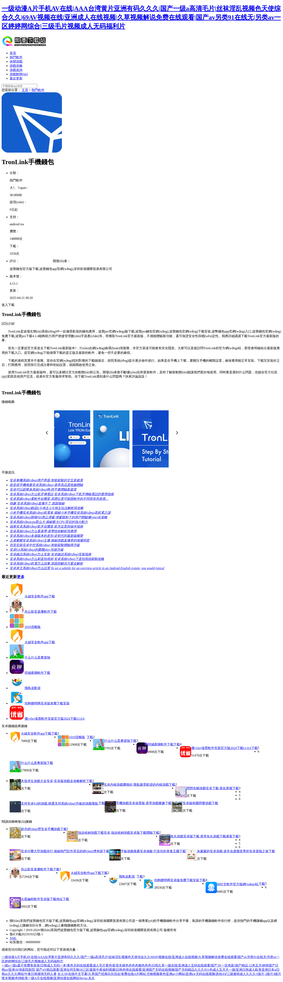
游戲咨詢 (16, 70)
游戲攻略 (16, 65)
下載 (54, 733)
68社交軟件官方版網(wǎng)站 (237, 884)
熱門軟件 (16, 57)
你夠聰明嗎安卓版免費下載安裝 (47, 703)
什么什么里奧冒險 (37, 657)
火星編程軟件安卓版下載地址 (42, 899)
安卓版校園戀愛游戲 (197, 803)
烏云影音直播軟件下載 (41, 611)
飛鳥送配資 (33, 688)
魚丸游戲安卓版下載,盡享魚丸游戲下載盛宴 (201, 836)
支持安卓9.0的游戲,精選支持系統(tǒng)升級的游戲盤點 (59, 803)
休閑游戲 (16, 61)
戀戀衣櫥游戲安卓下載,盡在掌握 (209, 788)
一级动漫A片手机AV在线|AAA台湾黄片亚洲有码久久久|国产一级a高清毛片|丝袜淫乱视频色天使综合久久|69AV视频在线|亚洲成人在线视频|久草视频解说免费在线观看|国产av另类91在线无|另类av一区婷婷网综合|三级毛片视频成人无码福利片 (141, 17)
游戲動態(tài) (19, 74)
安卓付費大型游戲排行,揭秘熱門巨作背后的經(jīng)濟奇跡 (62, 851)
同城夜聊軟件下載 (37, 672)
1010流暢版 (33, 627)
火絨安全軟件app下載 (40, 596)
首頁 (13, 53)
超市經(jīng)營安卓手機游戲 (40, 829)
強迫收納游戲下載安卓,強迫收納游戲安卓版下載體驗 (115, 832)
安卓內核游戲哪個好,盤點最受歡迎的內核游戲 (136, 784)
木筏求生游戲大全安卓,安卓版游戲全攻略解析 (53, 781)
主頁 (25, 90)
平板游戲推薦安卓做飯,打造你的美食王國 (150, 851)
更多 (21, 577)
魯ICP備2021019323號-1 (26, 934)
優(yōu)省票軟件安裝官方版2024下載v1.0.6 (55, 718)
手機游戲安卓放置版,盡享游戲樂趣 (140, 803)
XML (13, 938)
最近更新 (16, 78)
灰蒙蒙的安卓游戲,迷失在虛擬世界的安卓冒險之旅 (233, 851)
